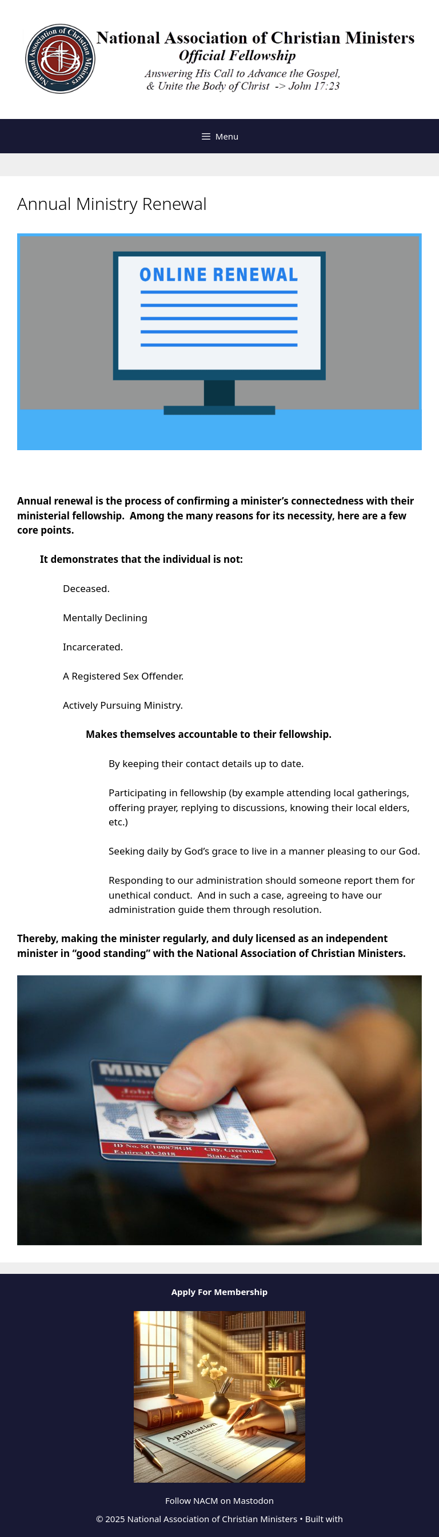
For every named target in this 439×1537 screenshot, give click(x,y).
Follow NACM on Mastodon (219, 1500)
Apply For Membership (219, 1291)
